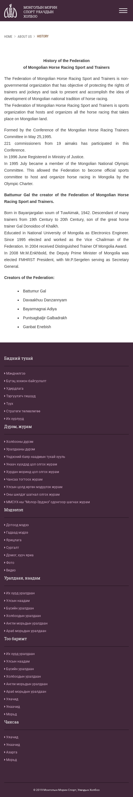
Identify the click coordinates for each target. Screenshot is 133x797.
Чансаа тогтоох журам (23, 479)
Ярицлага (13, 540)
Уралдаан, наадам (22, 578)
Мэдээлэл (13, 510)
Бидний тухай (18, 358)
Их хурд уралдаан (19, 593)
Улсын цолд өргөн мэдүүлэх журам (33, 487)
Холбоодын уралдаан (22, 616)
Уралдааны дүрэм (19, 449)
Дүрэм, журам (18, 427)
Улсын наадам (17, 600)
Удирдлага (14, 388)
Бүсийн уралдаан (19, 608)
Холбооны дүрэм (18, 441)
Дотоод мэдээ (16, 525)
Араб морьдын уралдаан (25, 631)
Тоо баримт (15, 639)
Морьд (10, 714)
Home (8, 37)
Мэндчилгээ (14, 373)
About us (25, 37)
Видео (10, 570)
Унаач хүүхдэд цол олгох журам (30, 464)
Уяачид (11, 699)
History (42, 36)
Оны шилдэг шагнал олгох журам (32, 494)
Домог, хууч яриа (19, 555)
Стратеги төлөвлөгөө (22, 411)
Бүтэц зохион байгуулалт (25, 381)
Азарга (10, 752)
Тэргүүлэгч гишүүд (20, 396)
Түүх (8, 403)
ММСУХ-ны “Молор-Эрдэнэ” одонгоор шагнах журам (47, 502)
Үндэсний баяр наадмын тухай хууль (34, 456)
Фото (9, 562)
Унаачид (12, 706)
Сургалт (11, 547)
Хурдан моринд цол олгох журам (31, 472)
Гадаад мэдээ (16, 532)
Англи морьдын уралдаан (26, 623)
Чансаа (11, 722)
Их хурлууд (14, 418)
